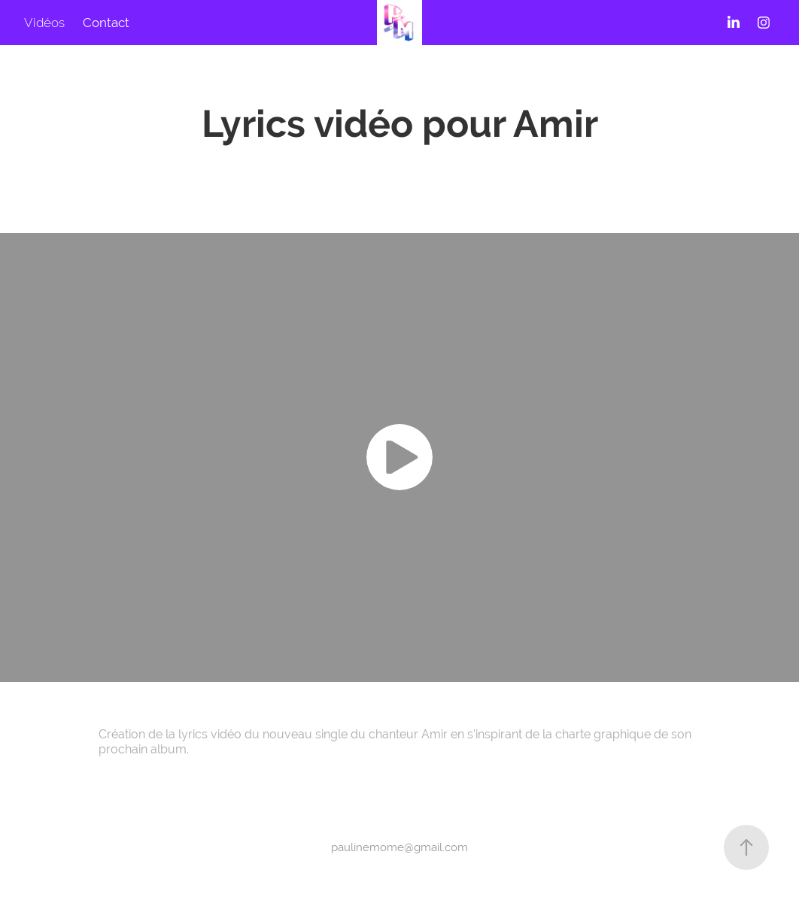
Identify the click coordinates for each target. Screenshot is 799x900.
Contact (106, 22)
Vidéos (44, 22)
